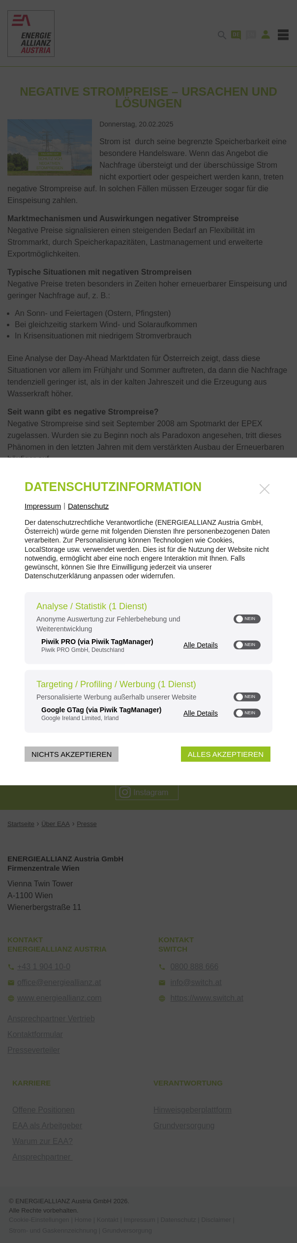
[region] (148, 663)
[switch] (247, 619)
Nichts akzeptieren (71, 754)
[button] (239, 619)
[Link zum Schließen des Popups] (264, 489)
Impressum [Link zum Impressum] (43, 506)
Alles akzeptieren (226, 754)
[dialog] (148, 621)
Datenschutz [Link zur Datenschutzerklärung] (88, 506)
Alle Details (200, 644)
